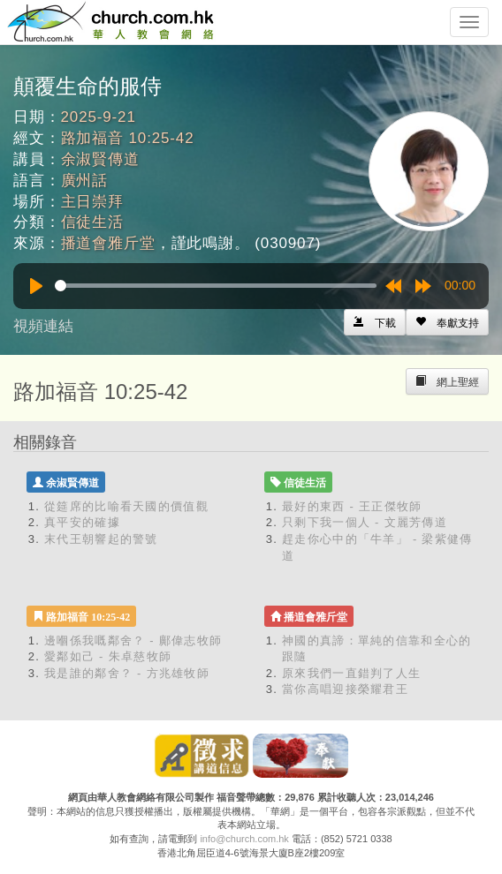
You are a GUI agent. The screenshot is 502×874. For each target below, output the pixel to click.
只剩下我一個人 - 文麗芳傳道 (364, 522)
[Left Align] (447, 322)
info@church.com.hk (244, 838)
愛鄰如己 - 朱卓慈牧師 (107, 656)
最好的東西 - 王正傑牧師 (352, 506)
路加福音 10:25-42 (127, 138)
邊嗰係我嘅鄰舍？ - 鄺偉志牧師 (133, 640)
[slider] (215, 285)
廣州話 (85, 180)
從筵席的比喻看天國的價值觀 (126, 506)
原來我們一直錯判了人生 (351, 673)
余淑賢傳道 (100, 159)
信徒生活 (92, 222)
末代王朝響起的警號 (101, 539)
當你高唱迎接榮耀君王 (345, 689)
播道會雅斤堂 (108, 243)
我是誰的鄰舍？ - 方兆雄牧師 (126, 673)
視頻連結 (43, 326)
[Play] (36, 286)
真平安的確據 (82, 522)
